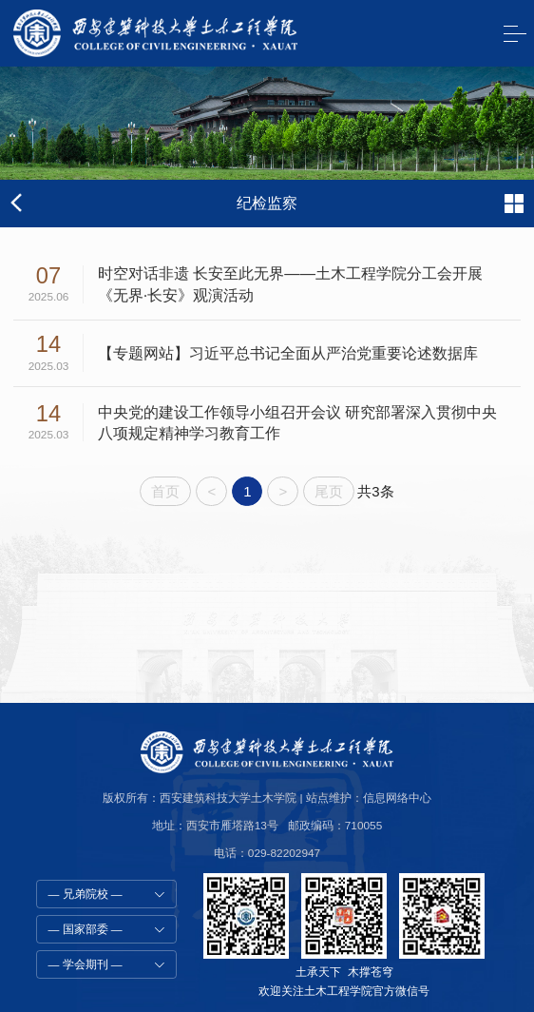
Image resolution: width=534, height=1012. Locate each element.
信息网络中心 (397, 798)
